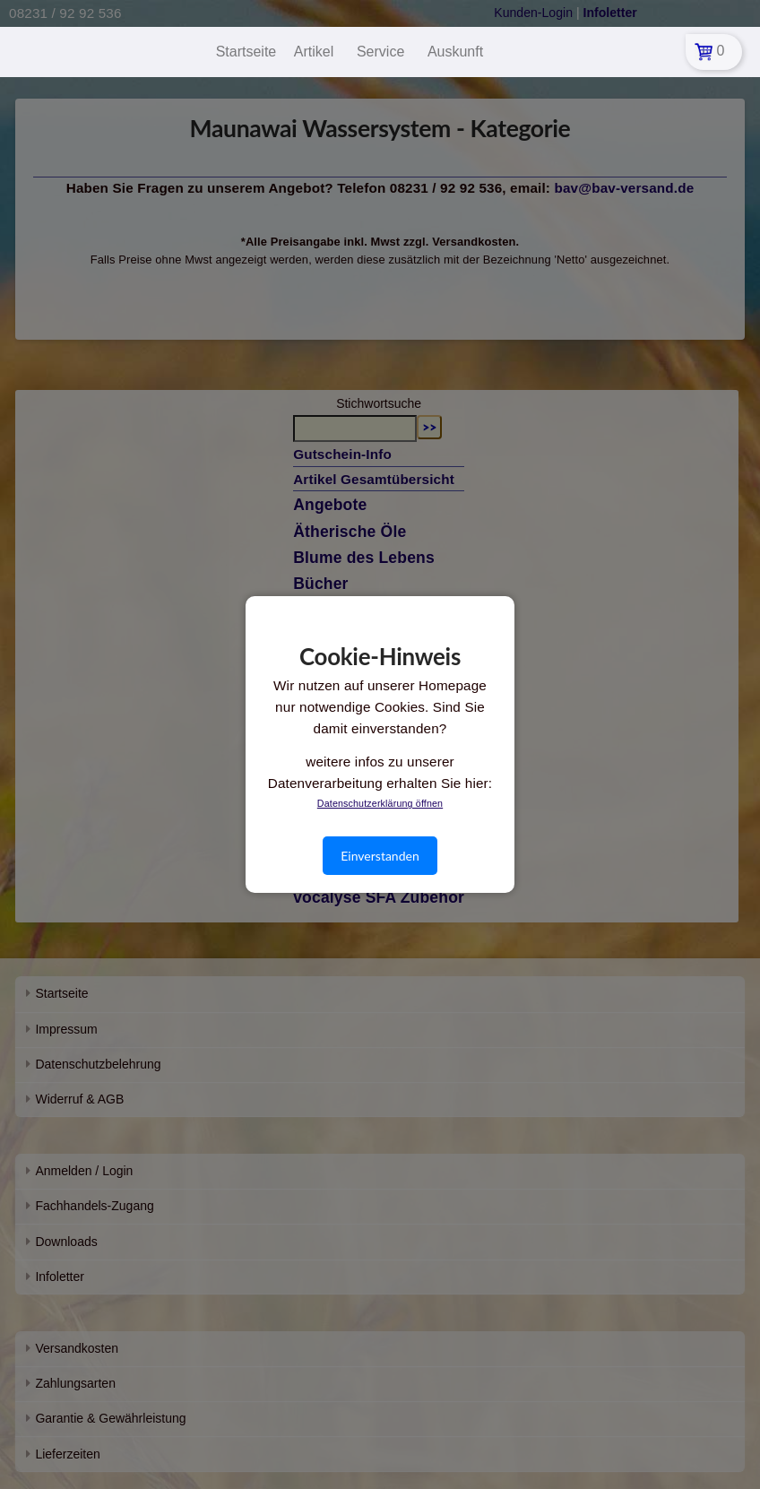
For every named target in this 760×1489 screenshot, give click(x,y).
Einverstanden (380, 855)
